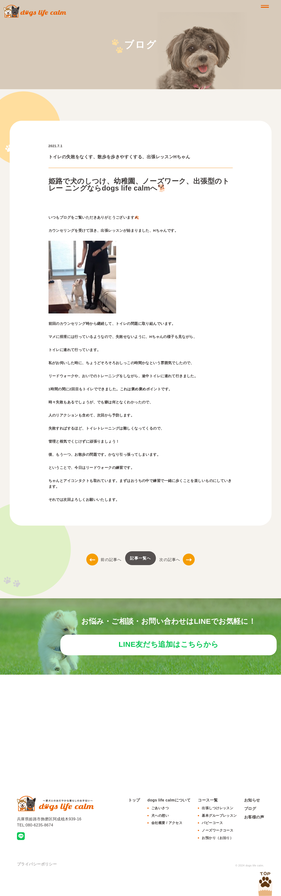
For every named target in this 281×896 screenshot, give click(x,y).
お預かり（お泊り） (217, 856)
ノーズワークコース (217, 849)
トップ (134, 818)
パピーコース (212, 841)
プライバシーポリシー (37, 882)
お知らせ (252, 818)
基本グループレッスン (219, 834)
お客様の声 (254, 836)
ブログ (250, 827)
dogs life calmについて (169, 818)
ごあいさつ (160, 826)
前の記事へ (103, 560)
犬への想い (160, 834)
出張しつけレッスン (217, 826)
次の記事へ (176, 560)
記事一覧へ (140, 558)
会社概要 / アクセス (166, 841)
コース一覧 (208, 818)
